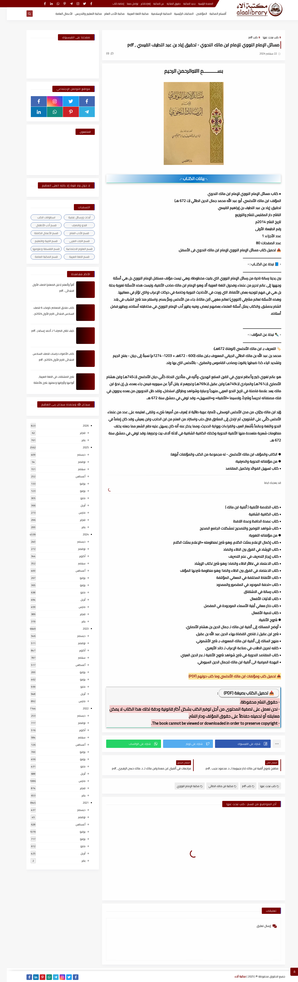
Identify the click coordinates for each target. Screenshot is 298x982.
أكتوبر (75, 556)
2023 (79, 628)
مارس (75, 512)
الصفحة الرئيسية (198, 3)
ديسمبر (74, 454)
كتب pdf (246, 37)
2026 (79, 425)
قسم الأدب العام (72, 233)
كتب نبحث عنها (264, 37)
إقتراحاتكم (139, 3)
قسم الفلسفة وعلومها (39, 248)
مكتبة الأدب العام (107, 13)
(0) (103, 53)
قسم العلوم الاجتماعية (72, 248)
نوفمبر (75, 461)
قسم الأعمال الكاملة (39, 233)
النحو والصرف (72, 225)
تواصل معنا (125, 3)
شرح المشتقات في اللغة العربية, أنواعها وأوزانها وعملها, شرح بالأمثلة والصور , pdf (47, 382)
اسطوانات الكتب (39, 217)
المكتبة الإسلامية (154, 13)
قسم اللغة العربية (72, 256)
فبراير (76, 432)
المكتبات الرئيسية (177, 13)
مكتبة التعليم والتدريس (81, 13)
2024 (79, 534)
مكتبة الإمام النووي (183, 786)
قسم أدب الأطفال (39, 225)
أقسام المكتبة (211, 13)
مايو (76, 498)
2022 (79, 708)
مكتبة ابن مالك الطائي (216, 786)
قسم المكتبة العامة (39, 256)
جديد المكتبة (183, 3)
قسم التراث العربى (72, 240)
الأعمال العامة (57, 13)
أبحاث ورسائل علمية (72, 217)
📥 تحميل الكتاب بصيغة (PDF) (242, 693)
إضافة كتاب (111, 3)
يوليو (76, 483)
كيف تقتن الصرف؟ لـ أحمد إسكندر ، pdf (46, 330)
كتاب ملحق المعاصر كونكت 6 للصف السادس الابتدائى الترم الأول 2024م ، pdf (46, 313)
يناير (77, 440)
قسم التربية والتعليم (39, 240)
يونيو (76, 490)
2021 (79, 802)
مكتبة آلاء (233, 976)
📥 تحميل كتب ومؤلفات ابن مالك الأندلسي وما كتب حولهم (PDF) (228, 676)
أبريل (76, 505)
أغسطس (74, 476)
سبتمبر (75, 469)
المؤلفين (194, 13)
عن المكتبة (152, 3)
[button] (236, 744)
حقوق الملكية (167, 3)
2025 (79, 447)
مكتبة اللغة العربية (131, 13)
